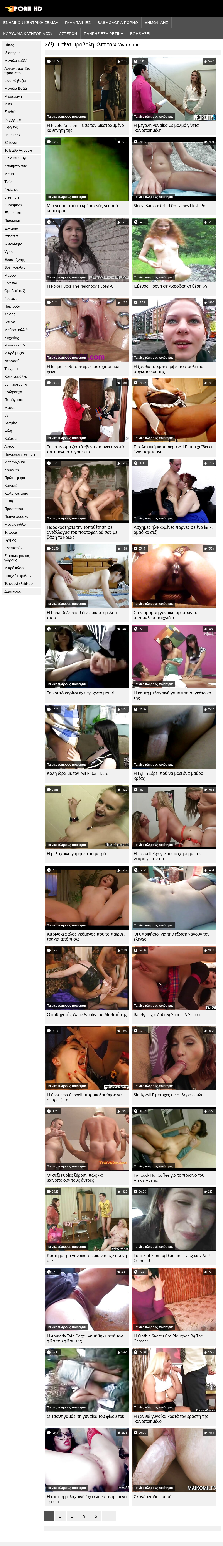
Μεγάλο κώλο (15, 345)
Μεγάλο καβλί (15, 61)
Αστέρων (68, 33)
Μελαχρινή (13, 96)
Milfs (8, 104)
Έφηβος (11, 127)
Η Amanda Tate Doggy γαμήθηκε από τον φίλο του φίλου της (85, 1339)
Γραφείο (11, 299)
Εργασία (11, 228)
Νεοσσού (11, 361)
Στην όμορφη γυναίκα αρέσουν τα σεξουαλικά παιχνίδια (166, 615)
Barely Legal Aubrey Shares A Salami (167, 1014)
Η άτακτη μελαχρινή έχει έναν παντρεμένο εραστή (87, 1499)
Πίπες (9, 45)
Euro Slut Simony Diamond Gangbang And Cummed (172, 1258)
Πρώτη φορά (14, 478)
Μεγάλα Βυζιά (15, 88)
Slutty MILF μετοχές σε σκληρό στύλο (169, 1094)
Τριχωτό (11, 369)
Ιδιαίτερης (12, 53)
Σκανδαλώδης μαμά (153, 1496)
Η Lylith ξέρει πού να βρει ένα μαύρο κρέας (168, 776)
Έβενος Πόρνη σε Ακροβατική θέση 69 (171, 286)
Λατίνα (9, 322)
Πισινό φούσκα (16, 517)
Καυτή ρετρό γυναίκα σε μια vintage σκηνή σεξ (87, 1258)
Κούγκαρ (11, 470)
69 (6, 415)
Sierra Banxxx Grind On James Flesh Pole (171, 205)
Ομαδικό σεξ (14, 291)
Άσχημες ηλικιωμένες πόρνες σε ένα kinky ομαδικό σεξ (174, 530)
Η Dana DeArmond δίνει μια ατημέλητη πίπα (82, 615)
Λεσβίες (10, 423)
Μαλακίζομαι (14, 462)
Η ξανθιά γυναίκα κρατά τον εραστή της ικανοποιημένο (171, 1419)
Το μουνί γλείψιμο (18, 584)
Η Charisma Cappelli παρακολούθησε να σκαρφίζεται (84, 1097)
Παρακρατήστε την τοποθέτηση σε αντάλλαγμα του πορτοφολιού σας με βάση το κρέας (82, 532)
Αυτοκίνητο (13, 244)
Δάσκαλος (12, 591)
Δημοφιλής (156, 22)
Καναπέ (10, 486)
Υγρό (8, 252)
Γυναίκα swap (15, 158)
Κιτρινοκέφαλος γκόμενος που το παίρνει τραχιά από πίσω (86, 937)
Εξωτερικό (12, 213)
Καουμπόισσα (15, 166)
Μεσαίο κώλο (15, 524)
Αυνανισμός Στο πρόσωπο (17, 70)
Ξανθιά (10, 112)
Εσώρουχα (13, 392)
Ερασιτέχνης (14, 260)
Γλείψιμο (11, 189)
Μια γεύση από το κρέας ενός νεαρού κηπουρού (82, 208)
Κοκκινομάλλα (15, 376)
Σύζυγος (11, 143)
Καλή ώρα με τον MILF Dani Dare (77, 773)
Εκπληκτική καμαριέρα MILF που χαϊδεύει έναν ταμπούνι (173, 449)
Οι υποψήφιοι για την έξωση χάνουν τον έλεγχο (171, 937)
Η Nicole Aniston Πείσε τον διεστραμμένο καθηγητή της (85, 128)
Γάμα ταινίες (78, 22)
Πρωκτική (12, 221)
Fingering (11, 338)
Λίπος (9, 446)
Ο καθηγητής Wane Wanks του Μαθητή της (87, 1014)
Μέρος (9, 408)
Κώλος (9, 314)
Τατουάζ (11, 532)
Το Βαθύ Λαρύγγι (18, 150)
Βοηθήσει (140, 33)
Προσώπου (13, 509)
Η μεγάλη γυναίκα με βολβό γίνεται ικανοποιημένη (167, 128)
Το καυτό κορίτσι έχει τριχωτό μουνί (80, 693)
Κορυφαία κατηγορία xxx (27, 33)
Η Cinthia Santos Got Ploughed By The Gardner (168, 1339)
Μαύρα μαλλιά (16, 330)
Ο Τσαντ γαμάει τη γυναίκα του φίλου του (85, 1416)
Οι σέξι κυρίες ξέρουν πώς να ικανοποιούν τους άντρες (75, 1178)
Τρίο (8, 182)
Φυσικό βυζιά (15, 81)
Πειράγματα (14, 400)
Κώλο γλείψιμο (16, 493)
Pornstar (10, 283)
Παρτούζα (12, 306)
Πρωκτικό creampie (19, 454)
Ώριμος (10, 540)
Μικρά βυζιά (14, 353)
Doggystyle (12, 120)
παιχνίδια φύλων (17, 576)
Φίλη (8, 431)
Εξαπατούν (13, 548)
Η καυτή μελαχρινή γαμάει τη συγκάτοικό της (172, 696)
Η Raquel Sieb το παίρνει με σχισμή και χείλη (83, 369)
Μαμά (9, 174)
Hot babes (12, 135)
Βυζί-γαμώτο (14, 267)
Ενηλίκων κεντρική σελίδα (30, 22)
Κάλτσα (10, 439)
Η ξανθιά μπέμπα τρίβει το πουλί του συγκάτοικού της (168, 369)
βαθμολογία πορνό (118, 22)
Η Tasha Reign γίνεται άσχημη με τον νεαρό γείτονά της (168, 856)
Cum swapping (15, 384)
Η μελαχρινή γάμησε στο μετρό (76, 853)
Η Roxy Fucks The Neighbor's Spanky (80, 286)
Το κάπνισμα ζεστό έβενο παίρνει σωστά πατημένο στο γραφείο (85, 449)
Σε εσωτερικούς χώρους (17, 558)
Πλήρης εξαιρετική (103, 33)
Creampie (11, 197)
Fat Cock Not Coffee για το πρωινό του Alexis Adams (169, 1178)
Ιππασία (11, 236)
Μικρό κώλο (14, 568)
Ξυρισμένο (13, 205)
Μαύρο (10, 275)
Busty (8, 501)
